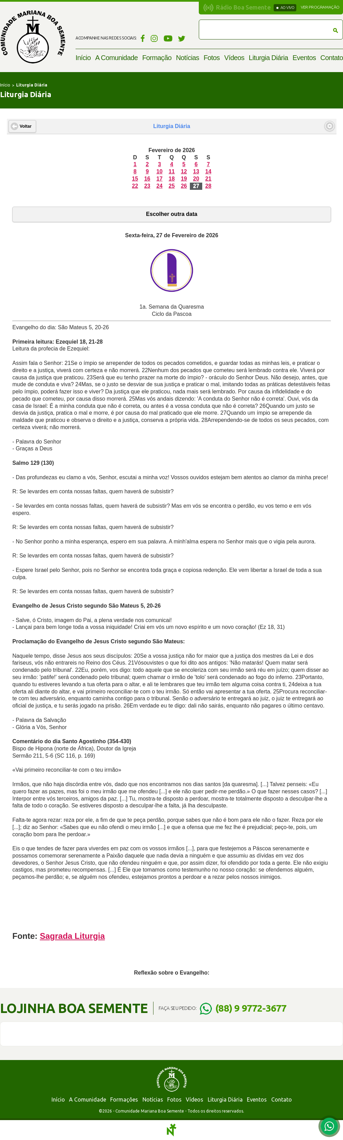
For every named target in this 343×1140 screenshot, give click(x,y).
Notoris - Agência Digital (171, 1130)
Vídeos (234, 57)
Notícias (187, 57)
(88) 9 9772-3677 (250, 1008)
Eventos (304, 57)
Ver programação (320, 7)
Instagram (154, 38)
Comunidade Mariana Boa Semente (32, 37)
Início (83, 57)
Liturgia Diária (268, 57)
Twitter (182, 38)
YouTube (168, 38)
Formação (156, 57)
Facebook (141, 38)
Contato (331, 57)
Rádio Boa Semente (243, 7)
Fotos (212, 57)
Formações (124, 1099)
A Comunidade (116, 57)
